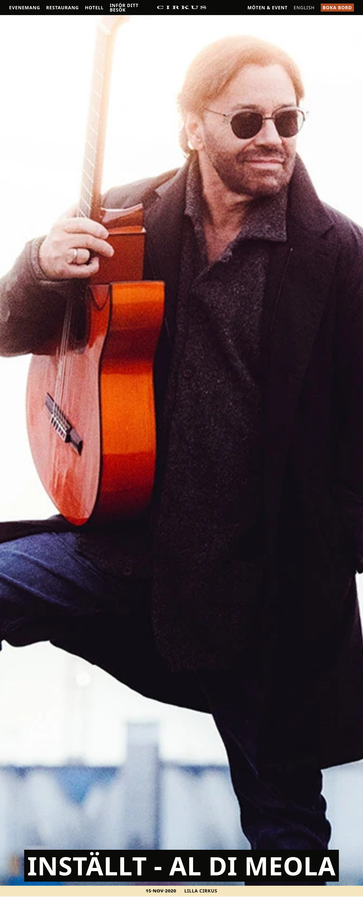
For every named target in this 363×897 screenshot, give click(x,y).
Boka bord (337, 8)
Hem (12, 19)
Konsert (27, 19)
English (304, 8)
